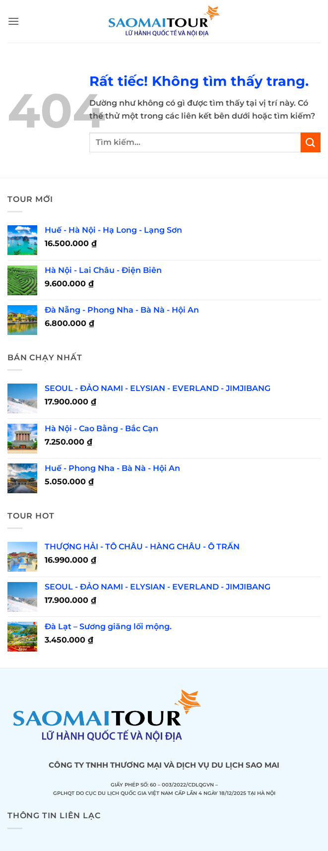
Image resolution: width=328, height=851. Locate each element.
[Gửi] (311, 142)
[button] (13, 21)
